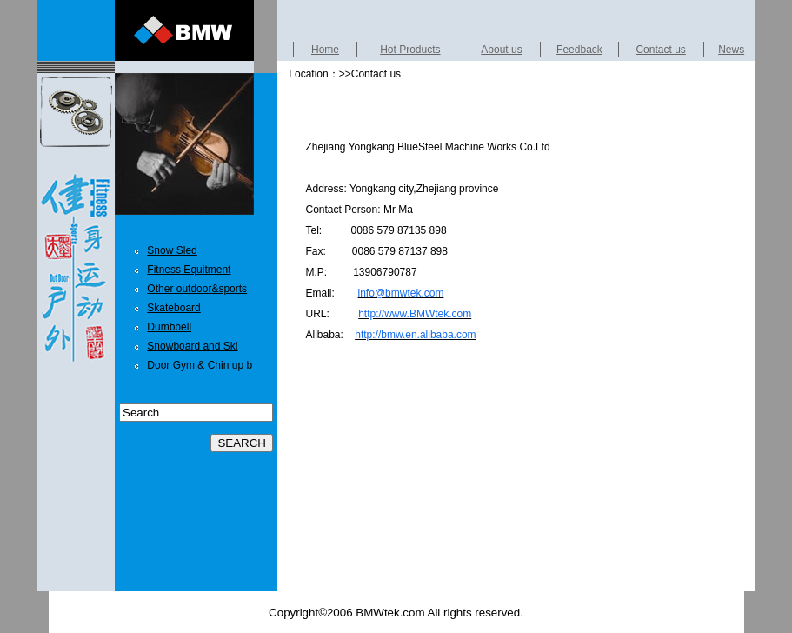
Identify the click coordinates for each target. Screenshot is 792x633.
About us (501, 49)
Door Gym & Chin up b (199, 365)
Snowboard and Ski (192, 346)
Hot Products (410, 49)
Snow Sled (171, 250)
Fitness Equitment (188, 269)
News (731, 49)
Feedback (579, 49)
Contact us (660, 49)
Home (325, 49)
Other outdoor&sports (197, 289)
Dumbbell (169, 327)
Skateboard (173, 308)
